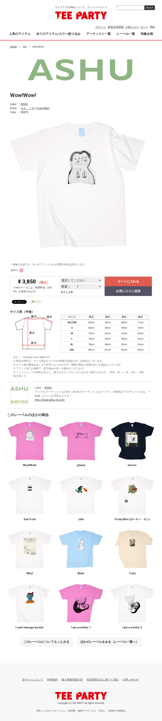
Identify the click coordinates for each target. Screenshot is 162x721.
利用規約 (52, 679)
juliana (81, 465)
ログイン (100, 26)
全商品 (13, 46)
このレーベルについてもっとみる (46, 642)
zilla (81, 519)
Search (149, 7)
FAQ (152, 26)
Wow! (81, 573)
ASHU (24, 104)
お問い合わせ (130, 679)
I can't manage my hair (30, 627)
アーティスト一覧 (98, 34)
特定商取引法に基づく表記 (103, 679)
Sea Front (30, 519)
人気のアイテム (20, 34)
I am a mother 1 (81, 627)
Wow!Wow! (29, 465)
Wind (29, 573)
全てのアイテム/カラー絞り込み (58, 34)
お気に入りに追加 (128, 291)
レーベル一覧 (126, 34)
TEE (25, 46)
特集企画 (147, 34)
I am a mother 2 (132, 627)
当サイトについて (32, 679)
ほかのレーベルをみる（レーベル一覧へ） (109, 642)
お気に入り (132, 26)
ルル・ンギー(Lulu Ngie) (35, 108)
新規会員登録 (116, 26)
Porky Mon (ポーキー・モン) (132, 519)
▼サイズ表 (66, 291)
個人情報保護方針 (72, 679)
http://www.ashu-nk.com (50, 399)
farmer (132, 465)
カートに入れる (128, 281)
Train (132, 573)
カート (144, 26)
